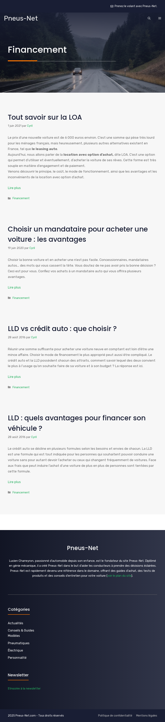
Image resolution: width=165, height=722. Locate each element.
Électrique (15, 650)
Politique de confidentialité (115, 715)
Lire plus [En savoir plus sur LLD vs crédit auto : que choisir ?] (14, 377)
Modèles (14, 636)
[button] (149, 18)
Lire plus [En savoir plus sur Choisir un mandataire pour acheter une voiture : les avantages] (14, 287)
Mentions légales (146, 715)
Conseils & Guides (21, 630)
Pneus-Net (21, 18)
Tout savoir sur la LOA (45, 117)
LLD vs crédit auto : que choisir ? (62, 328)
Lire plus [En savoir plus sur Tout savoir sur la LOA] (14, 188)
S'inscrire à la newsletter (24, 688)
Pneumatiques (18, 643)
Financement (21, 198)
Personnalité (17, 658)
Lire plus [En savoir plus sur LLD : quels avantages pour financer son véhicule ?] (14, 482)
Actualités (15, 623)
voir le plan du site (119, 575)
